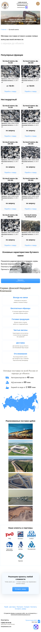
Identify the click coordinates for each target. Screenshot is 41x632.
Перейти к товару (10, 91)
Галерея (27, 607)
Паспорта (20, 607)
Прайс (6, 607)
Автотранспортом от (22, 378)
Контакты (33, 607)
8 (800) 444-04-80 (22, 2)
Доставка (12, 607)
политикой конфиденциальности (20, 614)
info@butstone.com (22, 5)
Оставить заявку (20, 589)
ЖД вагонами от (21, 382)
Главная (3, 29)
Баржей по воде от (23, 387)
